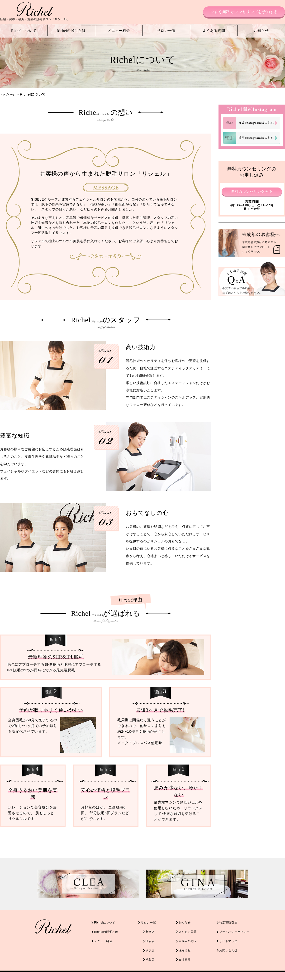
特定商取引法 (236, 922)
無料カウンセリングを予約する (251, 192)
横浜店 (146, 946)
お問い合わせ (236, 946)
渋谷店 (146, 938)
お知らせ (261, 31)
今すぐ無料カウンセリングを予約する (244, 12)
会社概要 (186, 955)
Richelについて (24, 31)
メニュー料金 (119, 31)
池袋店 (146, 955)
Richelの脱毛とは (71, 31)
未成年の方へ (190, 938)
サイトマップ (236, 938)
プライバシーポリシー (244, 930)
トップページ (11, 94)
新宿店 (146, 930)
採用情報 (186, 946)
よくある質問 (214, 31)
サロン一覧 (166, 31)
